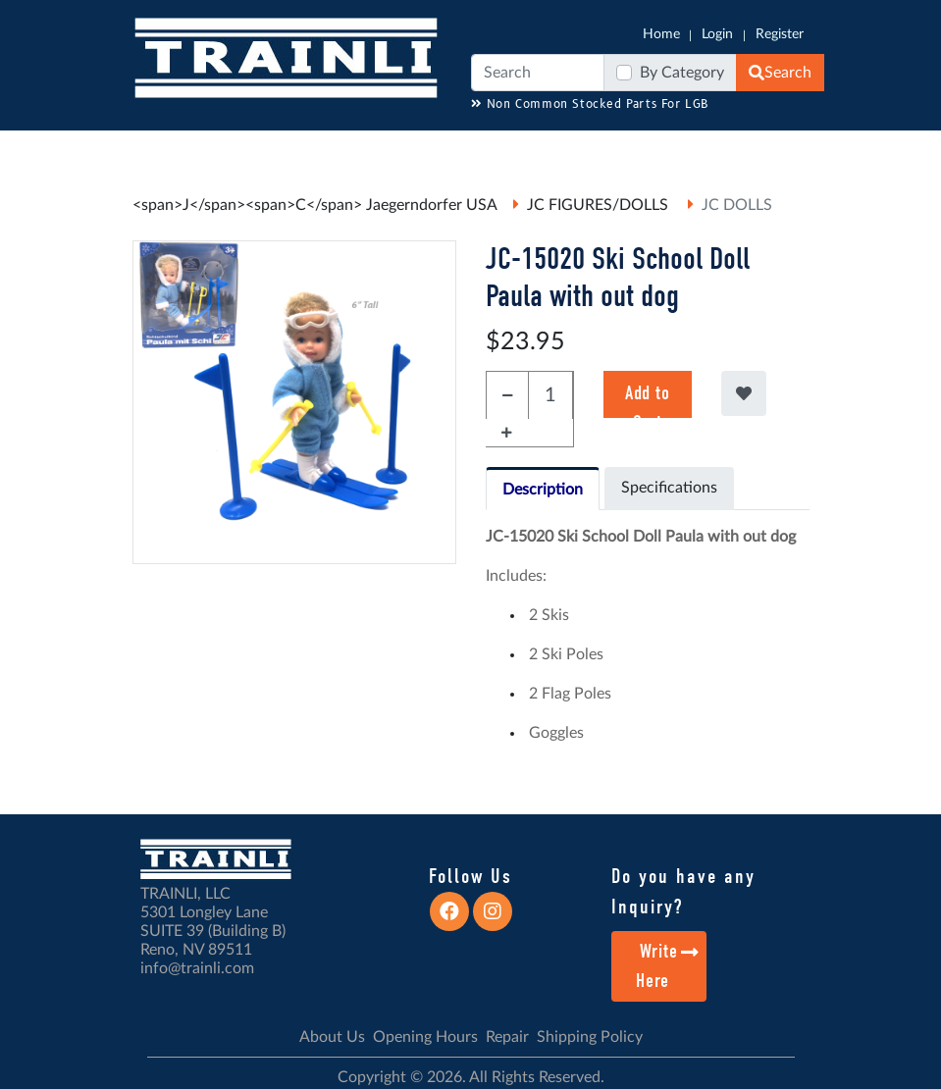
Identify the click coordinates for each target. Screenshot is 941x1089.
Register (780, 34)
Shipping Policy (590, 1037)
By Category (682, 72)
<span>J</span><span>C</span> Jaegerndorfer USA (314, 205)
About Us (332, 1037)
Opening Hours (425, 1037)
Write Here (668, 966)
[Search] (537, 72)
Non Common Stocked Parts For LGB (590, 104)
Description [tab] (542, 489)
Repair (507, 1037)
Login (717, 34)
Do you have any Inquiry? (683, 891)
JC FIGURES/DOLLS (599, 205)
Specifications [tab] (669, 487)
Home (661, 34)
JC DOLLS (737, 205)
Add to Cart (647, 400)
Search (780, 72)
